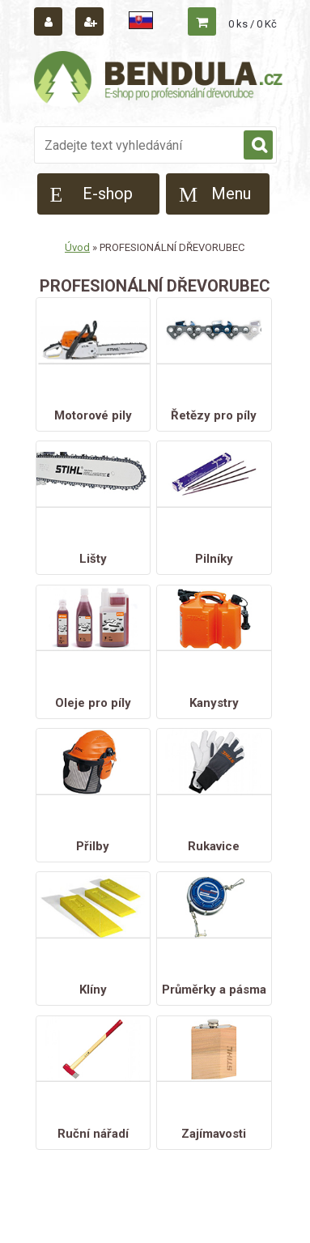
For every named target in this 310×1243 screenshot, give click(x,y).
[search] (258, 145)
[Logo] (159, 79)
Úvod (77, 247)
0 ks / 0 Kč (252, 24)
